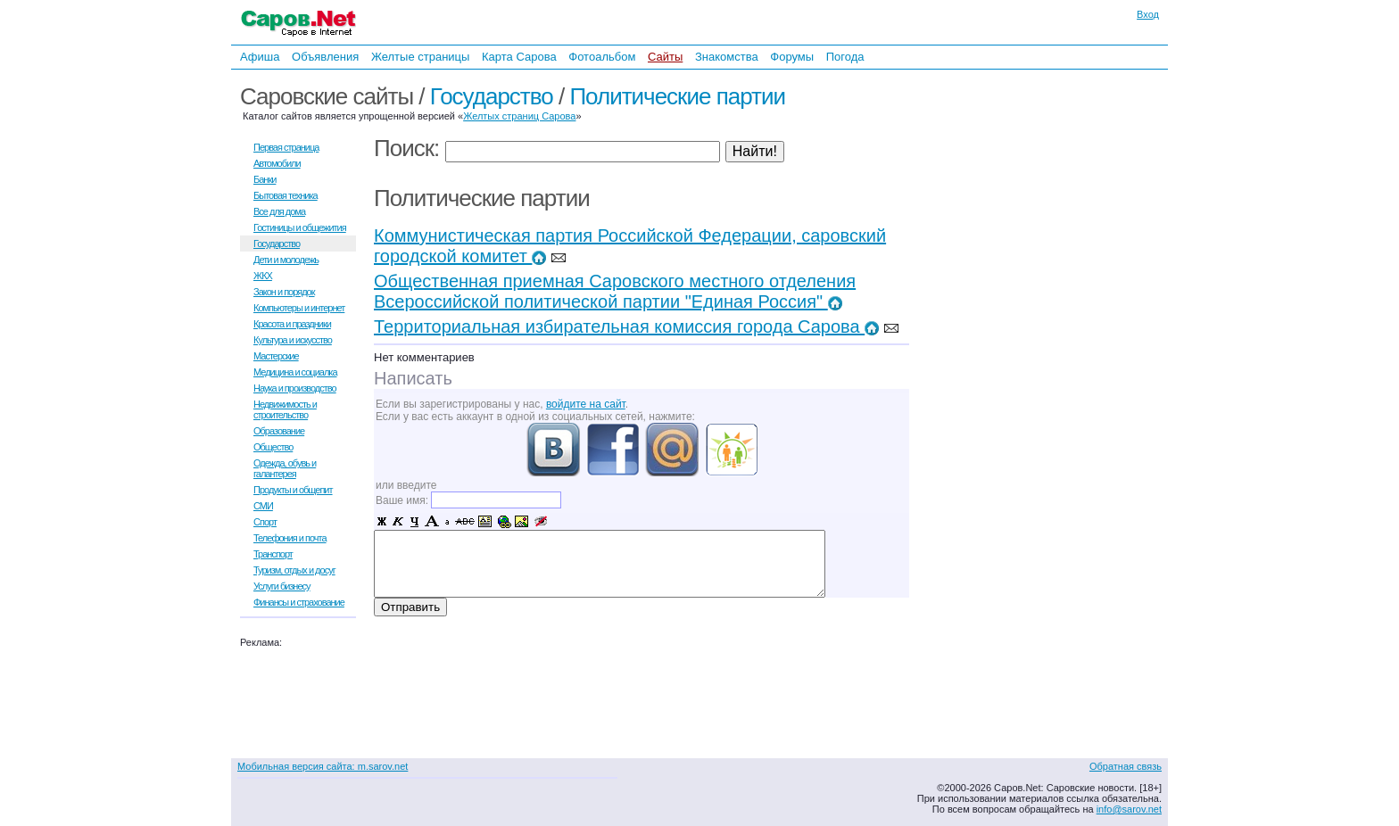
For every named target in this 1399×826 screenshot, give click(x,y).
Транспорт (273, 554)
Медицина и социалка (295, 372)
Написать (413, 378)
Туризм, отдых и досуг (294, 570)
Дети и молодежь (286, 259)
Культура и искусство (292, 340)
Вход (1148, 14)
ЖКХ (262, 275)
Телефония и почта (290, 538)
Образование (278, 430)
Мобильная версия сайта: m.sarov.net (322, 766)
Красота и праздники (292, 323)
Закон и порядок (284, 291)
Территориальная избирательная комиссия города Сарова (626, 326)
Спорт (265, 521)
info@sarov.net (1129, 809)
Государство (491, 96)
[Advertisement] (1052, 265)
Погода (845, 56)
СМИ (263, 505)
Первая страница (286, 147)
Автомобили (277, 163)
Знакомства (726, 56)
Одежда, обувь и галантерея (284, 468)
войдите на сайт (585, 404)
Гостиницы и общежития (299, 227)
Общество (273, 447)
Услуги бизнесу (281, 586)
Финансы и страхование (298, 602)
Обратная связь (1125, 766)
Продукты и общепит (293, 489)
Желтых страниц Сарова (519, 116)
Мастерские (276, 356)
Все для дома (279, 211)
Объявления (325, 56)
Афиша (259, 56)
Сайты (665, 56)
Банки (264, 179)
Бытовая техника (285, 195)
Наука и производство (294, 388)
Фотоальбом (601, 56)
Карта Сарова (519, 56)
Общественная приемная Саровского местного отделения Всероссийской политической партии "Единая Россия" (615, 291)
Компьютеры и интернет (298, 307)
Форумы (792, 56)
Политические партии (677, 96)
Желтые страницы (420, 56)
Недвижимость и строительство (285, 409)
